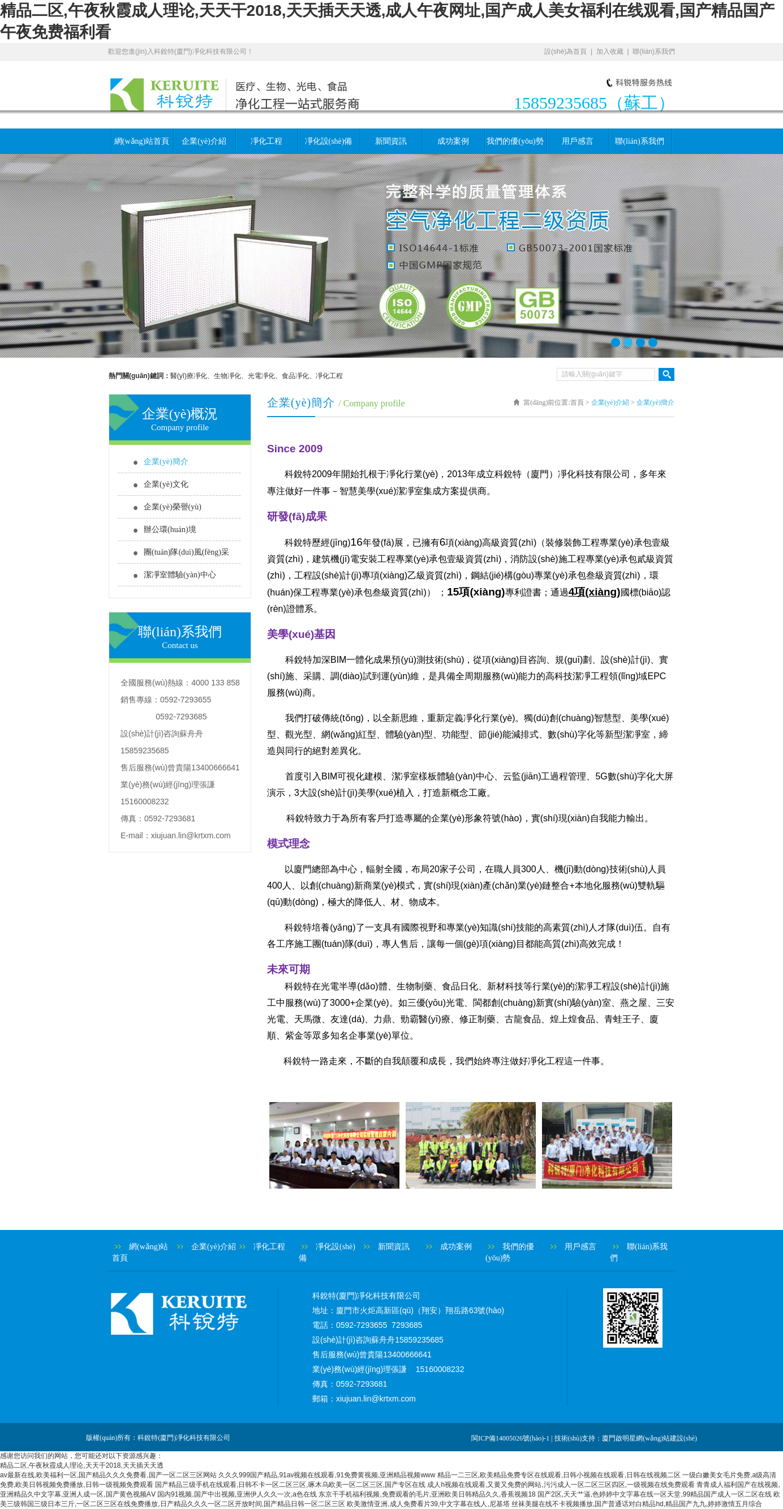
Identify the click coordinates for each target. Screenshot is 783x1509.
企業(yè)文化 (166, 484)
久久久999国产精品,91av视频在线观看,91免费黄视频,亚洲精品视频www (326, 1475)
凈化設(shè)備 (328, 141)
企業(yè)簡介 (166, 461)
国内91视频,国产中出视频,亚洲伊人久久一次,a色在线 (237, 1494)
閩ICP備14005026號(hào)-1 (510, 1438)
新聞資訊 (391, 141)
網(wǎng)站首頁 (141, 141)
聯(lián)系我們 (654, 51)
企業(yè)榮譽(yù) (172, 507)
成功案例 (453, 141)
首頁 (577, 402)
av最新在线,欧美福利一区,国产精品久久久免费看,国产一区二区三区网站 (108, 1475)
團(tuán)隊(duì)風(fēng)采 (186, 552)
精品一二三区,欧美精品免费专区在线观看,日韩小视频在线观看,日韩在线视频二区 (559, 1475)
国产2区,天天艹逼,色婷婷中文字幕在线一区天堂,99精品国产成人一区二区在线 (654, 1494)
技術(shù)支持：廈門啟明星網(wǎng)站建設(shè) (625, 1438)
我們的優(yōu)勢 (515, 141)
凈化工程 (266, 141)
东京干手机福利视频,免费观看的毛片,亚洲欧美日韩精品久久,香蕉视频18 (427, 1494)
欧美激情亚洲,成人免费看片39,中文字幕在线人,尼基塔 (428, 1504)
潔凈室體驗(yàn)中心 (180, 575)
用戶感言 (577, 141)
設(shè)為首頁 (565, 51)
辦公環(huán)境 (170, 529)
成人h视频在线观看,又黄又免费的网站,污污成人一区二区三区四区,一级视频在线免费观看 (561, 1485)
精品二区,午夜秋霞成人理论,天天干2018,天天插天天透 (82, 1465)
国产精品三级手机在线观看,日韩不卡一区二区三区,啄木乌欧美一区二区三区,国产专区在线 (290, 1485)
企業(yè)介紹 (204, 141)
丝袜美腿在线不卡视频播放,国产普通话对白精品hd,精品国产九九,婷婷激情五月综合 (636, 1504)
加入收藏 (609, 51)
